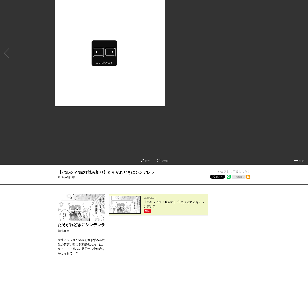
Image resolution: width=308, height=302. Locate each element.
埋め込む (240, 177)
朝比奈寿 (64, 231)
